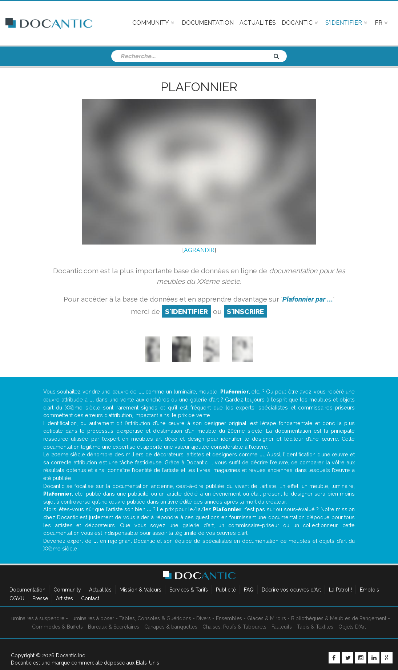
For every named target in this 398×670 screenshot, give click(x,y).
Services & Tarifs (188, 590)
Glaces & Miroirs (266, 618)
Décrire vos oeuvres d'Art (291, 590)
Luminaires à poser (91, 618)
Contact (90, 598)
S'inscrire (245, 311)
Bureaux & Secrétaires (113, 627)
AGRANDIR (199, 250)
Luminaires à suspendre (36, 618)
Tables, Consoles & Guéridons (155, 618)
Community (67, 590)
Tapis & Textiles (315, 627)
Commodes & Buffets (57, 627)
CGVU (16, 598)
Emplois (369, 590)
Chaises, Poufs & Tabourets (234, 627)
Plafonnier (199, 87)
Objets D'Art (352, 627)
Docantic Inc (70, 655)
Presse (40, 598)
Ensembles (229, 618)
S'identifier (186, 311)
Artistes (64, 598)
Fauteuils (282, 627)
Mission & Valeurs (140, 590)
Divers (203, 618)
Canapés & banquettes (170, 627)
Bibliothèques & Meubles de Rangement (338, 618)
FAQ (249, 590)
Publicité (226, 590)
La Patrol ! (340, 590)
